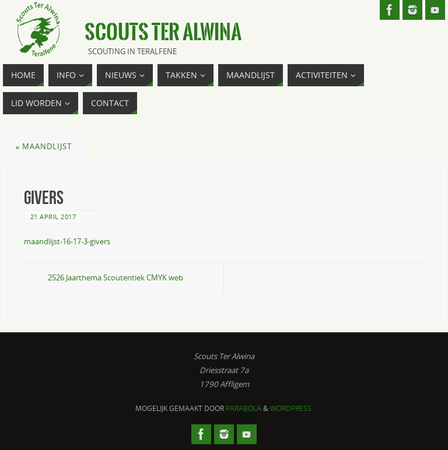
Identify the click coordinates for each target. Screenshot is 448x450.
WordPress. (291, 408)
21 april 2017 (53, 216)
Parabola (243, 408)
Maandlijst (44, 146)
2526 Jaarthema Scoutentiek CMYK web (115, 277)
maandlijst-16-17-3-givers (67, 241)
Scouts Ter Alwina (163, 32)
